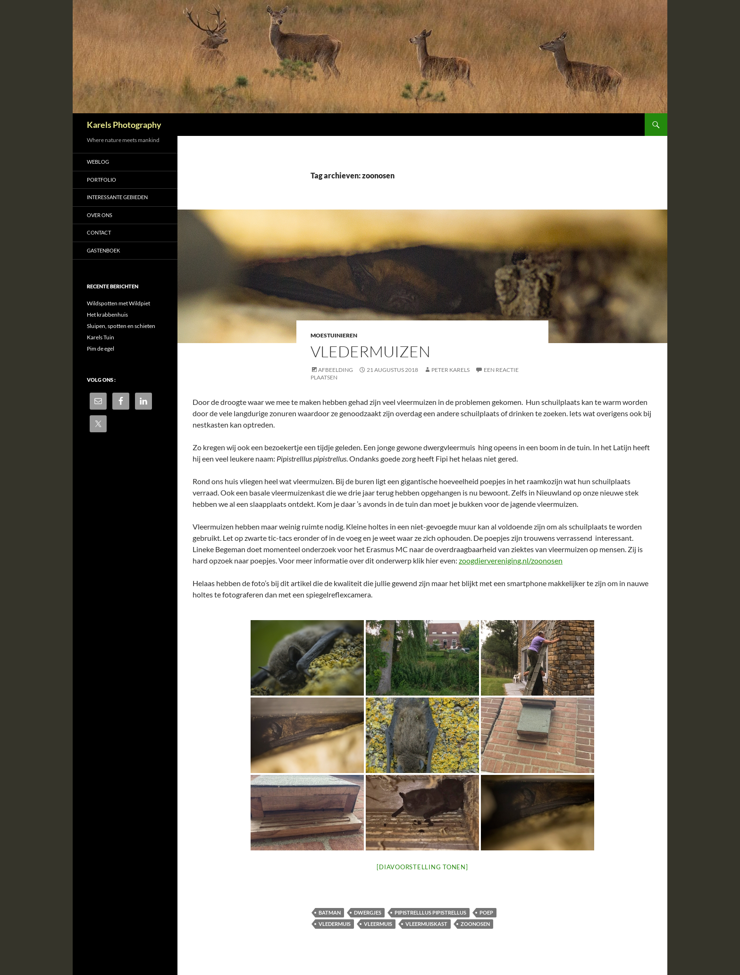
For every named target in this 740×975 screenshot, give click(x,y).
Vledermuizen (370, 351)
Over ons (99, 215)
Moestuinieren (334, 335)
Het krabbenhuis (107, 314)
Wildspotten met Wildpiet (118, 303)
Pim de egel (100, 348)
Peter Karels (450, 369)
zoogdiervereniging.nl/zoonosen (511, 560)
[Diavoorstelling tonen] (422, 867)
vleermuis (378, 924)
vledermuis (335, 924)
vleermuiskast (426, 924)
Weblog (98, 162)
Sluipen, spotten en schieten (121, 325)
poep (486, 912)
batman (330, 912)
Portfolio (101, 180)
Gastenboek (103, 250)
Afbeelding (335, 369)
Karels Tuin (100, 337)
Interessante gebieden (117, 197)
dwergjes (367, 912)
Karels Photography (124, 124)
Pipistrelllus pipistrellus (430, 912)
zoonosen (475, 924)
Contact (99, 232)
